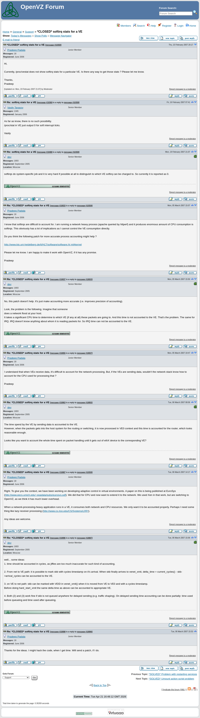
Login (178, 25)
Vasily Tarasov (15, 107)
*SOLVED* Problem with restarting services (173, 674)
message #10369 (44, 102)
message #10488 (44, 152)
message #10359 (53, 45)
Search (139, 25)
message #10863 (58, 403)
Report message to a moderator (182, 89)
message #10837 (58, 279)
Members (124, 25)
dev (9, 157)
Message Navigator (61, 35)
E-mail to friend (11, 39)
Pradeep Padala (16, 50)
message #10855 (58, 353)
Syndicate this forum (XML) (173, 690)
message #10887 (58, 472)
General (17, 31)
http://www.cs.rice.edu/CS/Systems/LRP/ (65, 511)
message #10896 (58, 538)
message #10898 (58, 632)
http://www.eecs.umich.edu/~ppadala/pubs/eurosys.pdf (35, 495)
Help (151, 25)
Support (29, 31)
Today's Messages (21, 35)
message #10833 (58, 206)
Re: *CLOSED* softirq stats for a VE (28, 205)
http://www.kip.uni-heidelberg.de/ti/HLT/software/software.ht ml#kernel (43, 244)
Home (191, 25)
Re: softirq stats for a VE (21, 102)
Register (164, 25)
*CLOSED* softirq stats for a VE (26, 44)
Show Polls (40, 35)
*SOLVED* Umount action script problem (171, 678)
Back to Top (99, 685)
